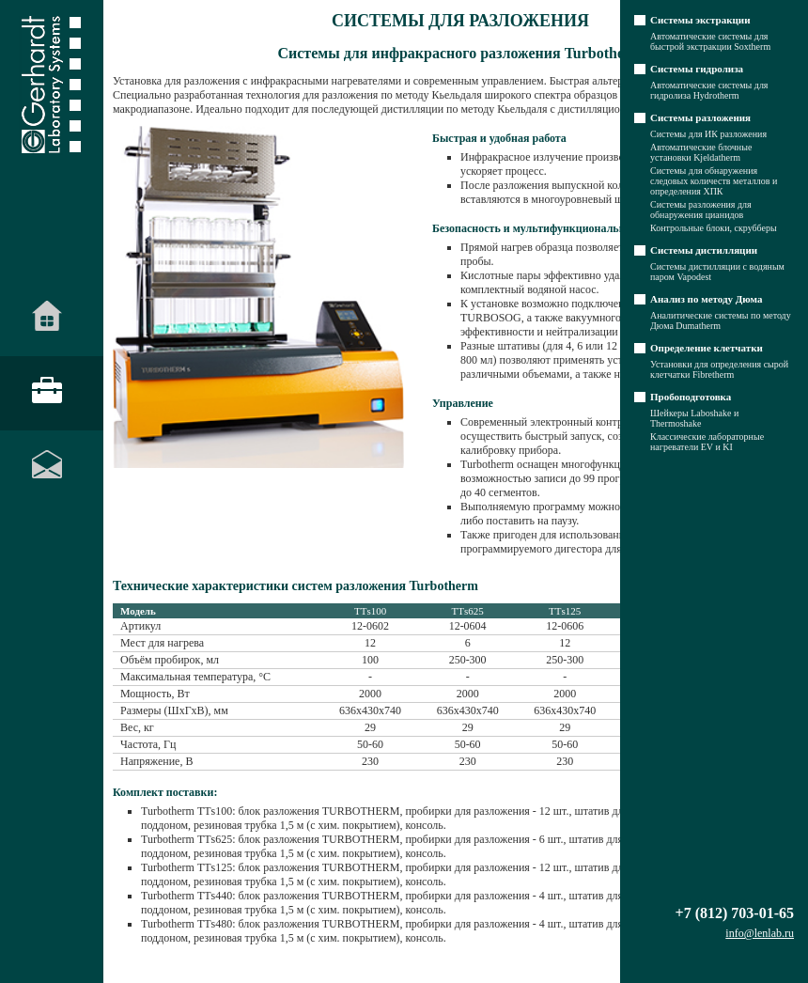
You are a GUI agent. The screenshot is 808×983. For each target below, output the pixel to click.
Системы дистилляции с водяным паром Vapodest (717, 271)
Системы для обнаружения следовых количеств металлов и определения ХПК (713, 180)
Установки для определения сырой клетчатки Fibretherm (719, 369)
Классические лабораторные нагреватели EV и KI (707, 441)
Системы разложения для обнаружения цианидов (701, 209)
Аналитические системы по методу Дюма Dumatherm (720, 320)
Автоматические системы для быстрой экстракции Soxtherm (710, 41)
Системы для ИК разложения (708, 134)
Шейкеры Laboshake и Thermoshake (694, 418)
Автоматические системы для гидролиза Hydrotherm (709, 90)
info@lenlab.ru (759, 933)
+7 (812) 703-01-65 (735, 913)
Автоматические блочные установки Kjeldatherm (701, 152)
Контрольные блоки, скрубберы (713, 228)
